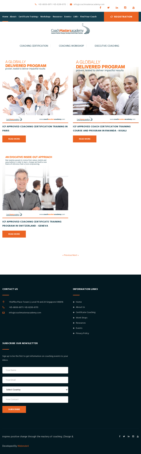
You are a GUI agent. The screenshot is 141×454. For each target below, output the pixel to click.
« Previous (67, 255)
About (13, 16)
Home (5, 16)
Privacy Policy (81, 333)
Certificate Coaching (84, 312)
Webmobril (23, 446)
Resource (57, 16)
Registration (121, 17)
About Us (79, 307)
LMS (75, 16)
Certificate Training (28, 16)
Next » (75, 255)
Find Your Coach (88, 16)
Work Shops (80, 317)
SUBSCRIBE (14, 409)
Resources (79, 323)
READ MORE (14, 139)
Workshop (45, 16)
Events (67, 16)
